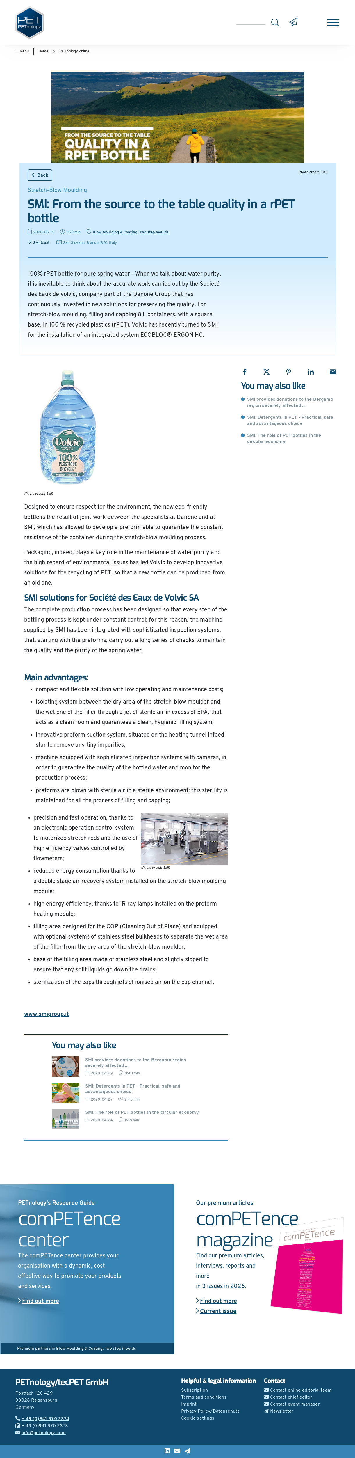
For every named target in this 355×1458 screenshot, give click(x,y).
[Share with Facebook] (244, 371)
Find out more (38, 1301)
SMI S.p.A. (39, 243)
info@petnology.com (40, 1433)
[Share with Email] (332, 371)
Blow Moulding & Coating (115, 232)
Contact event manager (292, 1404)
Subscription (194, 1390)
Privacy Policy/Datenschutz (210, 1411)
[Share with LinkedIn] (310, 371)
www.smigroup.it (46, 1014)
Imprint (189, 1404)
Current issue (216, 1312)
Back (40, 175)
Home (43, 51)
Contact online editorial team (298, 1390)
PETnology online (74, 51)
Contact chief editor (288, 1397)
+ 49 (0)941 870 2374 (42, 1419)
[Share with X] (266, 371)
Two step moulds (154, 232)
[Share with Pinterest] (288, 371)
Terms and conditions (204, 1397)
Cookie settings (198, 1418)
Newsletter (279, 1411)
